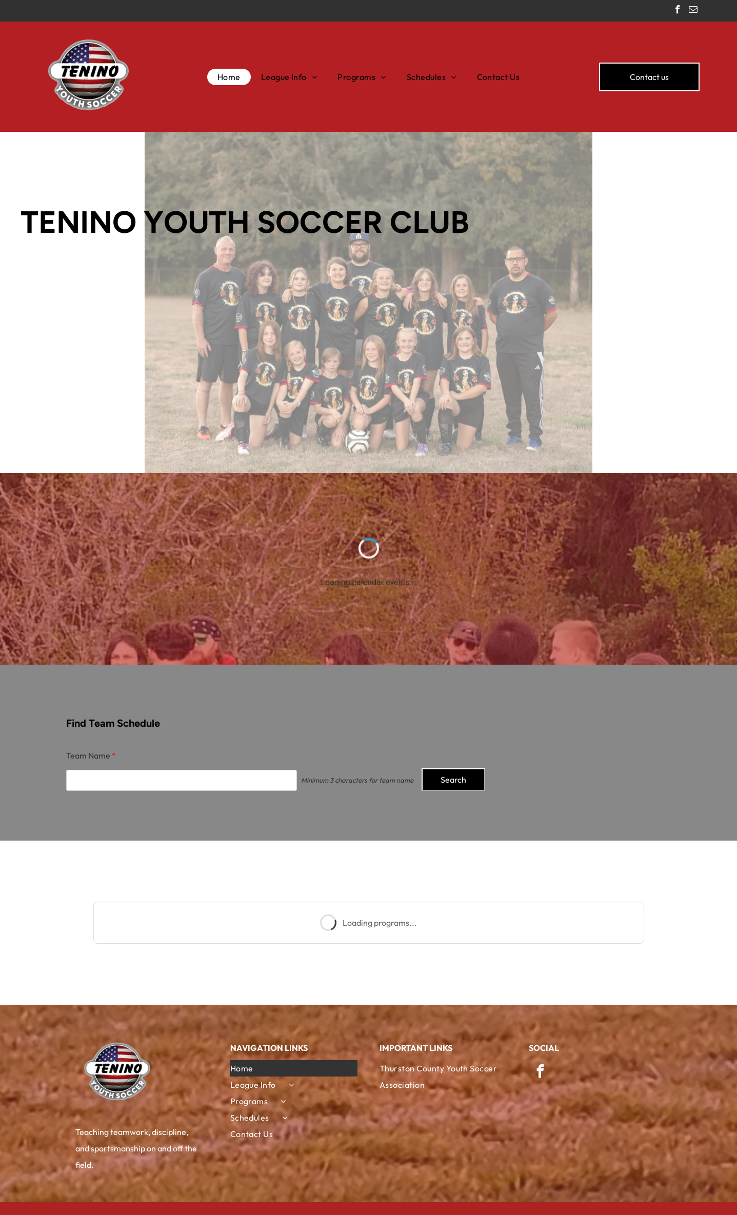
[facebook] (677, 10)
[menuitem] (229, 77)
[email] (693, 10)
